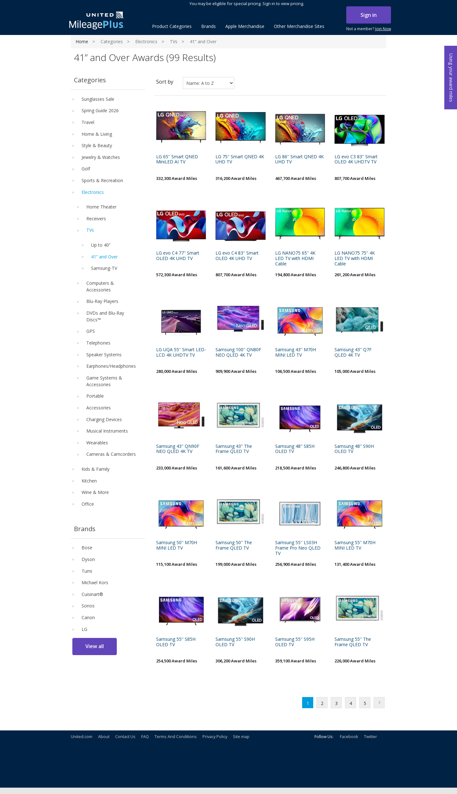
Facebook (349, 736)
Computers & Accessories (100, 286)
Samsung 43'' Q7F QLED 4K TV (353, 352)
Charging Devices (104, 419)
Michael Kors (95, 582)
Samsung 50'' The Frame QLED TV (233, 545)
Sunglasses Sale (98, 99)
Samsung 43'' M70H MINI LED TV (295, 352)
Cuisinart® (92, 594)
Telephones (98, 343)
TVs (173, 41)
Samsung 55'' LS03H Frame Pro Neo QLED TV (298, 548)
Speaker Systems (104, 355)
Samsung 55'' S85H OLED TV (175, 642)
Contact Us (125, 736)
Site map (241, 736)
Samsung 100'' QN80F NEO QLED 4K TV (238, 352)
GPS (90, 331)
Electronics (146, 41)
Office (88, 504)
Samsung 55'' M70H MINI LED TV (354, 545)
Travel (88, 122)
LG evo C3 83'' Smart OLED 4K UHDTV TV (356, 159)
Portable (95, 396)
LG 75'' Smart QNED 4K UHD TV (239, 159)
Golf (86, 169)
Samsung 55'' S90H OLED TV (235, 642)
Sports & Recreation (102, 180)
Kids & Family (95, 469)
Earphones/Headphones (111, 366)
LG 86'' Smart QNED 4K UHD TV (299, 159)
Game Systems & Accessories (104, 381)
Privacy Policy (214, 736)
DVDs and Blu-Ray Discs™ (105, 316)
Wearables (97, 443)
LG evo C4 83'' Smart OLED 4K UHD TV (237, 255)
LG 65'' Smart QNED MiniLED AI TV (177, 159)
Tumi (87, 571)
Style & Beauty (97, 145)
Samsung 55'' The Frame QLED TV (352, 642)
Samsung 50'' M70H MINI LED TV (176, 545)
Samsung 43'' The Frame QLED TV (233, 449)
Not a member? (368, 29)
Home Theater (101, 207)
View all (94, 646)
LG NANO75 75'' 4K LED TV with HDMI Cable (354, 258)
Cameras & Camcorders (111, 454)
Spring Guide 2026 (100, 110)
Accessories (98, 408)
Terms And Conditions (176, 736)
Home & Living (97, 134)
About (103, 736)
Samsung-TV (104, 268)
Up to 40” (100, 245)
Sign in (369, 14)
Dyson (88, 559)
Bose (87, 547)
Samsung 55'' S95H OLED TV (295, 642)
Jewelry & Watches (101, 157)
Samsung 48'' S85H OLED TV (295, 449)
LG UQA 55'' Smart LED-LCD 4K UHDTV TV (181, 352)
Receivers (96, 219)
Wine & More (95, 492)
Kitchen (89, 481)
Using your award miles (451, 77)
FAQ (145, 736)
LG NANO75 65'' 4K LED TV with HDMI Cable (295, 258)
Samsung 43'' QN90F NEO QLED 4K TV (177, 449)
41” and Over (104, 257)
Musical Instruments (107, 431)
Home (82, 41)
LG (84, 629)
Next (379, 702)
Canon (88, 617)
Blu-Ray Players (102, 301)
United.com (81, 736)
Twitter (370, 736)
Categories (112, 41)
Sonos (88, 606)
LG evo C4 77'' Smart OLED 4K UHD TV (177, 255)
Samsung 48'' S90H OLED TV (354, 449)
